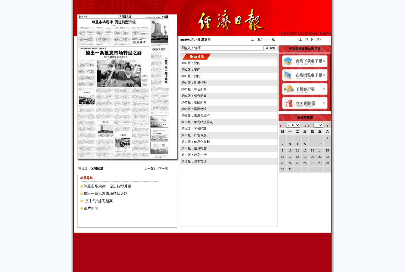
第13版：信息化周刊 (195, 142)
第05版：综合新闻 (194, 89)
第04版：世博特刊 (194, 83)
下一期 (315, 39)
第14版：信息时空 (194, 148)
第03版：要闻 (190, 76)
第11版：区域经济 (194, 128)
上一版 (149, 168)
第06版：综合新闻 (194, 96)
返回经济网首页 (291, 33)
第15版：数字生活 (194, 155)
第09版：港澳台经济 (195, 115)
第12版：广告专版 (194, 135)
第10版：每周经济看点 (197, 122)
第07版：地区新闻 (194, 102)
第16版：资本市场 (194, 161)
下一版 (162, 168)
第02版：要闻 (190, 69)
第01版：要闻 (190, 63)
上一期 (304, 39)
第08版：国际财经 (194, 109)
